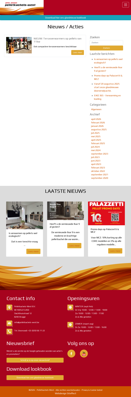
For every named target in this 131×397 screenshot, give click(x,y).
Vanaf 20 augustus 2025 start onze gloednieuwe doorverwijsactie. (106, 87)
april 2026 (96, 119)
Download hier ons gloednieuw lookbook (65, 17)
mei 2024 (95, 150)
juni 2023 (95, 160)
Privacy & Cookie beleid (92, 390)
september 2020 (99, 178)
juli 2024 (95, 146)
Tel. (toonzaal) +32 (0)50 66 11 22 (29, 330)
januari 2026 (97, 126)
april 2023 (96, 164)
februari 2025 (98, 143)
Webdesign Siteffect (65, 393)
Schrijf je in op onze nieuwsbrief (35, 360)
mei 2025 (95, 136)
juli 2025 (95, 133)
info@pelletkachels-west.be (26, 322)
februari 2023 (98, 167)
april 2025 (96, 139)
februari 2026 (98, 122)
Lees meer (77, 52)
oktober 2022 (98, 171)
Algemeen (96, 109)
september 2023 (99, 153)
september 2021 (99, 174)
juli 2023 (95, 157)
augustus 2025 (99, 129)
